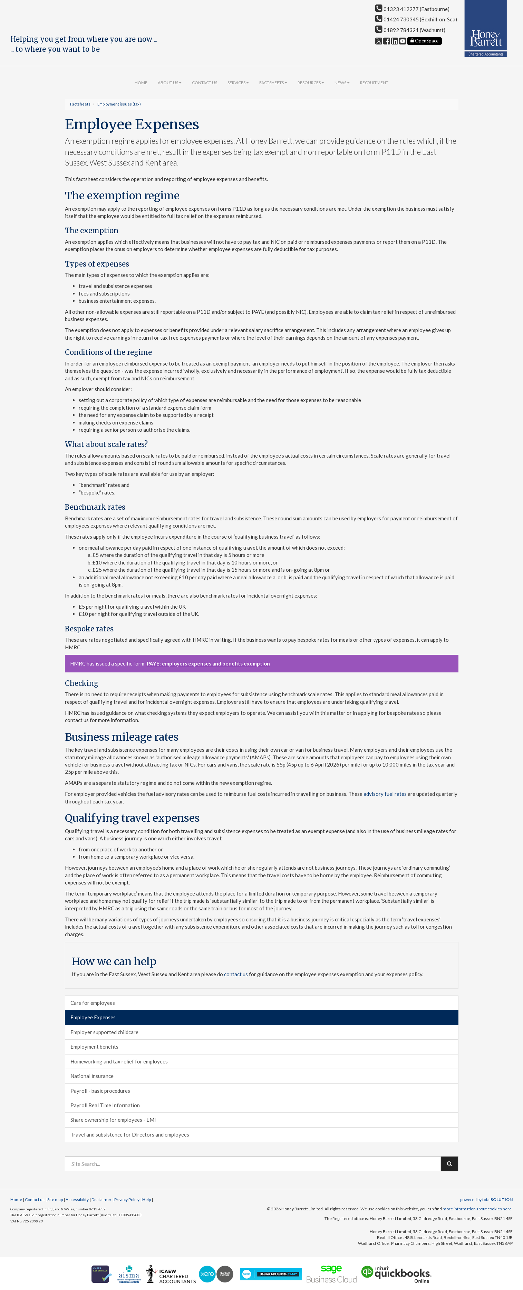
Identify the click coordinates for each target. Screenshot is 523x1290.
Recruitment (374, 82)
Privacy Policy (126, 1199)
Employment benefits (94, 1046)
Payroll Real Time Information (105, 1105)
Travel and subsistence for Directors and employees (129, 1134)
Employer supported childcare (104, 1032)
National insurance (92, 1076)
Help (146, 1199)
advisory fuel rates (385, 794)
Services (238, 82)
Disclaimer (101, 1199)
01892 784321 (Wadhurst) (410, 30)
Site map (55, 1199)
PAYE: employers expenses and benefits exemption (208, 663)
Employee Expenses (93, 1017)
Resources (311, 82)
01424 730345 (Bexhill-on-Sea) (416, 19)
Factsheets (273, 82)
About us (170, 82)
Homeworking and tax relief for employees (119, 1061)
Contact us (204, 82)
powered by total (486, 1199)
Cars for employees (92, 1003)
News (342, 82)
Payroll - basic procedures (100, 1091)
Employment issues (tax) (119, 104)
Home (141, 82)
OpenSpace (424, 40)
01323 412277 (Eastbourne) (412, 9)
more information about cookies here (477, 1208)
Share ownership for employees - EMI (113, 1120)
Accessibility (77, 1199)
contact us (236, 974)
